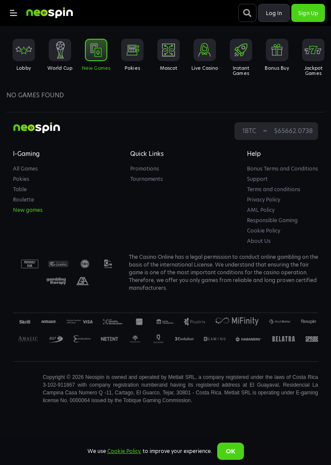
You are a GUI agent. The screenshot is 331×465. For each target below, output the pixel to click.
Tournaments (146, 179)
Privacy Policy (263, 199)
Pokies (21, 179)
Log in (274, 13)
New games (28, 210)
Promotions (144, 168)
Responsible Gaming (272, 220)
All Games (25, 168)
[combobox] (165, 60)
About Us (259, 241)
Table (20, 189)
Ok (230, 451)
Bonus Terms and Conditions (282, 168)
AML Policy (261, 210)
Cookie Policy (263, 230)
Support (257, 179)
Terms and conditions (273, 189)
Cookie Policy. (124, 451)
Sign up (308, 13)
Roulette (23, 199)
